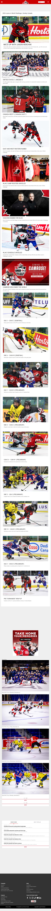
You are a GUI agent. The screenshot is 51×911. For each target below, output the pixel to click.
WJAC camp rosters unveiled (14, 183)
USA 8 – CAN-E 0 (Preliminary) (14, 564)
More (25, 800)
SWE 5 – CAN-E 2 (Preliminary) (14, 425)
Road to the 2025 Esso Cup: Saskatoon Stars (12, 839)
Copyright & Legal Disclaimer (39, 906)
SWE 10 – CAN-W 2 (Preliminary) (14, 529)
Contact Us (28, 890)
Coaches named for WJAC (13, 218)
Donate (2, 886)
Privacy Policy (8, 906)
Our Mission (28, 885)
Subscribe (2, 885)
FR (48, 1)
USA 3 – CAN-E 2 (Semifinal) (13, 321)
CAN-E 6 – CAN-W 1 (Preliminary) (15, 460)
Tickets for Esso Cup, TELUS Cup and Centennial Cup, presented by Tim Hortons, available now (18, 827)
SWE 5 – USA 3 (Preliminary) (13, 494)
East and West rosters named (14, 149)
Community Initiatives (5, 887)
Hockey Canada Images (5, 889)
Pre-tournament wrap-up (13, 599)
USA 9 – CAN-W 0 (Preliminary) (14, 390)
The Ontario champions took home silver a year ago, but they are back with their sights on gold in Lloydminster (20, 844)
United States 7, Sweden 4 (13, 80)
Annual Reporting (4, 896)
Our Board (3, 898)
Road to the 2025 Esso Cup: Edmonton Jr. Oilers (13, 834)
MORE (25, 847)
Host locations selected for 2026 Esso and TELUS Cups (14, 830)
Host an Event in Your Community (7, 890)
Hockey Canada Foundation (31, 886)
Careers (27, 887)
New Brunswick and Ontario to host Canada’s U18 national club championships (15, 831)
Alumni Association (29, 889)
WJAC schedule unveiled (12, 253)
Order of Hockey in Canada (6, 901)
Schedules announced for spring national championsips (15, 826)
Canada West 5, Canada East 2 (14, 114)
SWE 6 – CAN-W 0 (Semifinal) (13, 355)
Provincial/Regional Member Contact (32, 892)
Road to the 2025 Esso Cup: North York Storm (13, 843)
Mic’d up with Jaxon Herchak (18, 44)
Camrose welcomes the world (15, 287)
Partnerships (3, 899)
